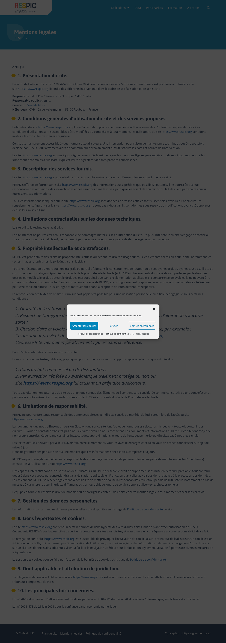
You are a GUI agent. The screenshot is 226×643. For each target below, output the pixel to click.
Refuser (113, 327)
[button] (154, 311)
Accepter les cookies (84, 327)
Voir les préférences (142, 327)
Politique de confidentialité (90, 335)
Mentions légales (140, 335)
